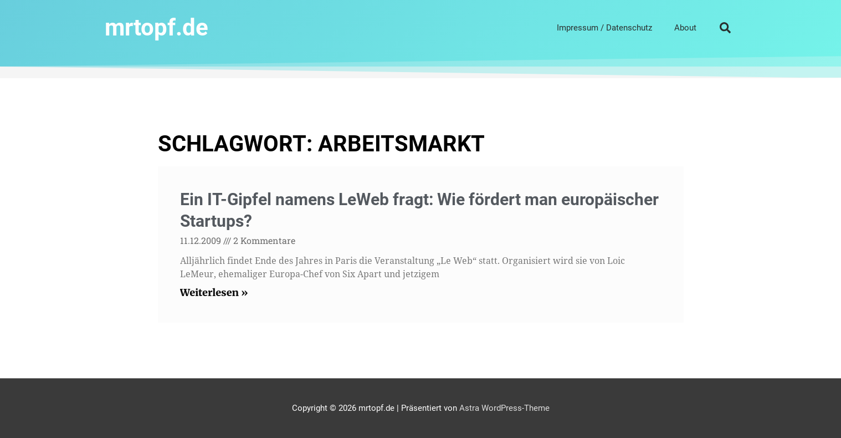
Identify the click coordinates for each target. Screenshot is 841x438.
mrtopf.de (156, 27)
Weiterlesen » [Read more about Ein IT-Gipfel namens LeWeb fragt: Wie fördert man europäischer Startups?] (214, 292)
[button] (725, 28)
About (685, 28)
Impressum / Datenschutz (604, 28)
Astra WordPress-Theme (504, 408)
